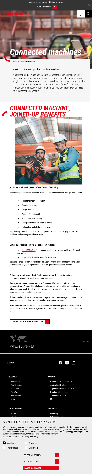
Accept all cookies (41, 468)
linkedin (72, 362)
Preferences (12, 447)
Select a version (47, 7)
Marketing (33, 447)
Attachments (15, 408)
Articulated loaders (58, 396)
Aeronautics (16, 396)
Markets (13, 376)
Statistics (33, 443)
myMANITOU (27, 257)
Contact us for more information (30, 322)
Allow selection (41, 461)
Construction (16, 385)
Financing (54, 413)
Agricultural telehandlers (60, 385)
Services (52, 408)
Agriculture (15, 382)
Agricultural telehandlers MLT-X (63, 389)
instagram (65, 362)
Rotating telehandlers (59, 392)
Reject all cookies (41, 455)
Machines (53, 376)
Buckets (14, 413)
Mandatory (11, 443)
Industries (15, 389)
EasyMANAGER (28, 250)
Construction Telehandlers (61, 382)
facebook (59, 362)
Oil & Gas (14, 392)
